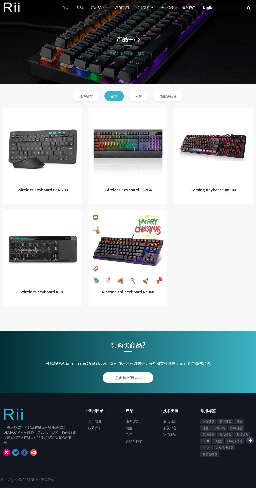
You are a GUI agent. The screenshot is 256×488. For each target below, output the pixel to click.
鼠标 (138, 96)
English (209, 7)
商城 (80, 7)
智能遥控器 (168, 96)
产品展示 (99, 7)
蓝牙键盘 (225, 422)
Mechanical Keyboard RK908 (128, 292)
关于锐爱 (167, 7)
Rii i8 (206, 441)
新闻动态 (122, 7)
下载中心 (170, 428)
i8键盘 (218, 441)
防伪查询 (170, 435)
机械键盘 (236, 428)
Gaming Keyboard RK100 (213, 189)
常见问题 (170, 421)
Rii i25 (207, 448)
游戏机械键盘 (224, 448)
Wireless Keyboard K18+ (43, 292)
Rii (24, 7)
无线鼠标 (219, 428)
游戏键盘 (242, 435)
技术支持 (144, 7)
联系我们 (188, 7)
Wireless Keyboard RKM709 (43, 189)
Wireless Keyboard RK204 (128, 189)
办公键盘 (225, 435)
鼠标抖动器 (234, 441)
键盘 (141, 53)
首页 (65, 7)
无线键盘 (208, 435)
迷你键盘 (86, 96)
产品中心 (127, 53)
